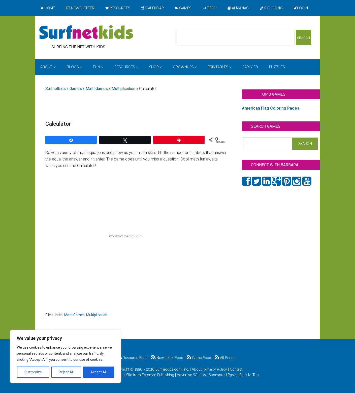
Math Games (97, 88)
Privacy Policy (215, 369)
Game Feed (199, 358)
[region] (65, 356)
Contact (236, 369)
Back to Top (249, 375)
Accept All (98, 372)
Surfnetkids (55, 88)
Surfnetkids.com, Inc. (172, 369)
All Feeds (225, 358)
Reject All (66, 372)
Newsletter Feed (167, 358)
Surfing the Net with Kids (86, 32)
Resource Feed (132, 358)
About (197, 369)
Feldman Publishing (158, 375)
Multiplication (123, 88)
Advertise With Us (191, 375)
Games (76, 88)
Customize (33, 372)
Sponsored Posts (223, 375)
